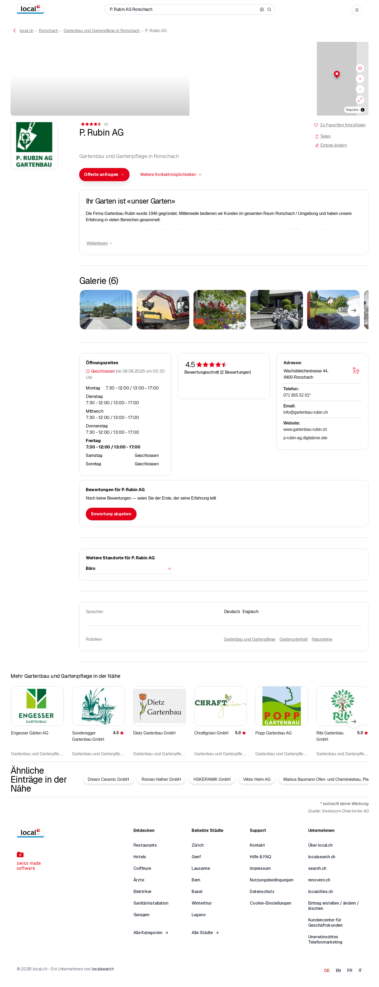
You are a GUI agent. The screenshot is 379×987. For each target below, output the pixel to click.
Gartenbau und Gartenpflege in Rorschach (102, 30)
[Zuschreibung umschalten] (363, 110)
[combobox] (104, 174)
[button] (279, 74)
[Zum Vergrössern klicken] (106, 309)
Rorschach (48, 30)
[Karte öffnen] (356, 370)
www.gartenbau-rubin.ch (305, 429)
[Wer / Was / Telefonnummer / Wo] (184, 9)
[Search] (269, 9)
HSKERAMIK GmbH (211, 779)
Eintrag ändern (331, 145)
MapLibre (352, 110)
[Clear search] (262, 9)
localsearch (102, 969)
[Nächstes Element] (353, 310)
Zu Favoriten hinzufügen (343, 125)
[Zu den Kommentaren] (94, 124)
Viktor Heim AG (257, 779)
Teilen (323, 136)
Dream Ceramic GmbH (108, 779)
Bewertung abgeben (111, 514)
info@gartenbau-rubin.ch (305, 412)
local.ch (26, 30)
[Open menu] (357, 10)
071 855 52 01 (297, 395)
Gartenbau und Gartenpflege (249, 639)
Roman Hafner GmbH (161, 779)
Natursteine (322, 639)
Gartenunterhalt (293, 639)
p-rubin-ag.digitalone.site (305, 438)
